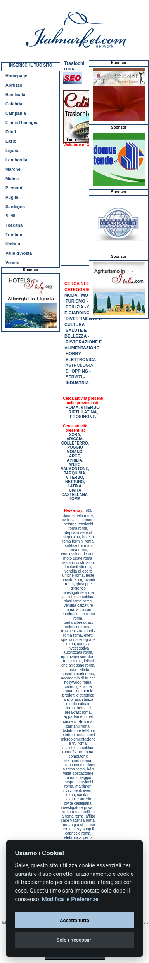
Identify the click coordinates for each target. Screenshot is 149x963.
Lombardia (16, 160)
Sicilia (11, 216)
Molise (12, 178)
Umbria (12, 244)
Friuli (10, 132)
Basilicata (15, 94)
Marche (13, 169)
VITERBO (90, 407)
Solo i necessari (74, 940)
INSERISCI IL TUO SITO (30, 65)
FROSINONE (82, 416)
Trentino (13, 234)
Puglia (11, 197)
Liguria (12, 150)
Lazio (10, 141)
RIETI (73, 412)
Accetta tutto (74, 920)
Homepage (16, 76)
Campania (15, 113)
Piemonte (15, 188)
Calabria (13, 104)
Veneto (12, 262)
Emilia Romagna (22, 122)
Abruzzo (13, 85)
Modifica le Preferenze (70, 899)
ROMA (72, 407)
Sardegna (15, 206)
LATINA (89, 412)
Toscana (14, 225)
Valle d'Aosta (18, 253)
